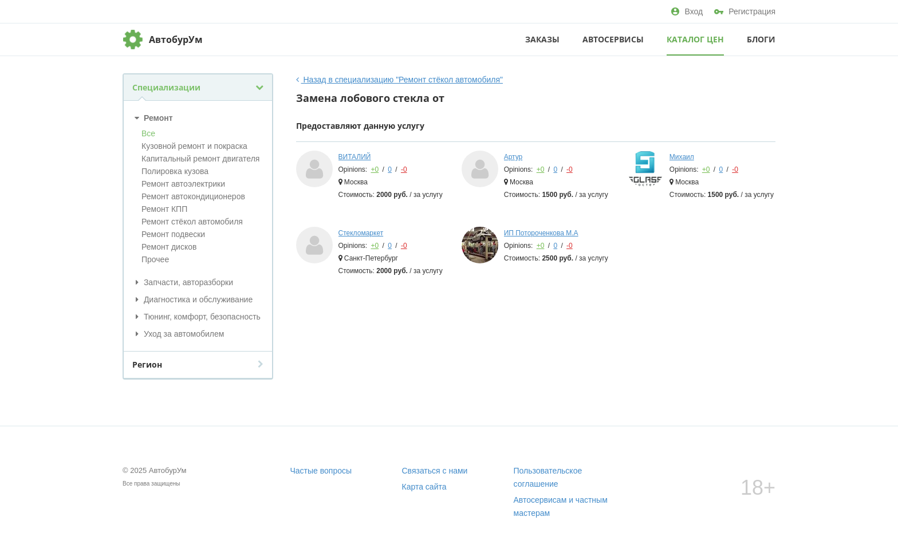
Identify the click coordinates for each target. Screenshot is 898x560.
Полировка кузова (174, 171)
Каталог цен (695, 39)
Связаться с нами (435, 470)
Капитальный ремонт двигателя (200, 158)
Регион (197, 364)
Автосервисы (613, 39)
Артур (513, 157)
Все (148, 133)
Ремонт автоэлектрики (183, 183)
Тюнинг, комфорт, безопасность (196, 316)
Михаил (681, 157)
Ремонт (152, 118)
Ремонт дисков (168, 246)
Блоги (761, 39)
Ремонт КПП (164, 209)
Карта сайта (424, 486)
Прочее (155, 259)
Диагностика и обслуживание (192, 299)
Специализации (197, 87)
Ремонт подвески (173, 234)
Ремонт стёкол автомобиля (192, 221)
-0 (404, 169)
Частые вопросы (321, 470)
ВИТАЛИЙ (354, 157)
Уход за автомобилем (178, 333)
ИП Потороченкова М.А (541, 233)
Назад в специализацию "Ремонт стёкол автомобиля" (399, 79)
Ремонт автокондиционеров (193, 196)
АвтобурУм (176, 39)
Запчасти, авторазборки (182, 282)
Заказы (542, 39)
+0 (375, 169)
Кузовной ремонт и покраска (194, 146)
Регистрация (744, 11)
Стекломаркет (361, 233)
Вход (687, 11)
